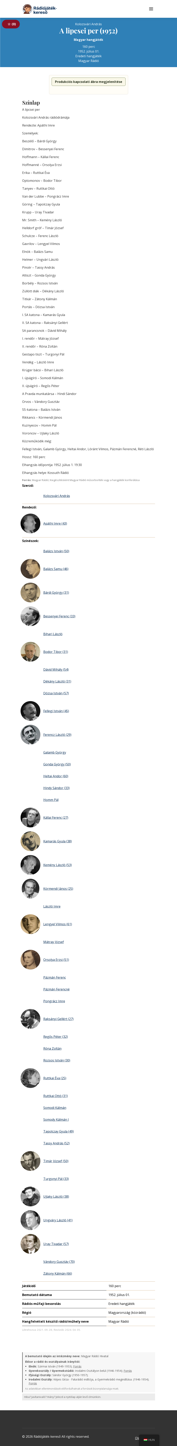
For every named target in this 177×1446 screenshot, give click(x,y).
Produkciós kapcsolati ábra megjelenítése (88, 82)
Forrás (77, 1366)
